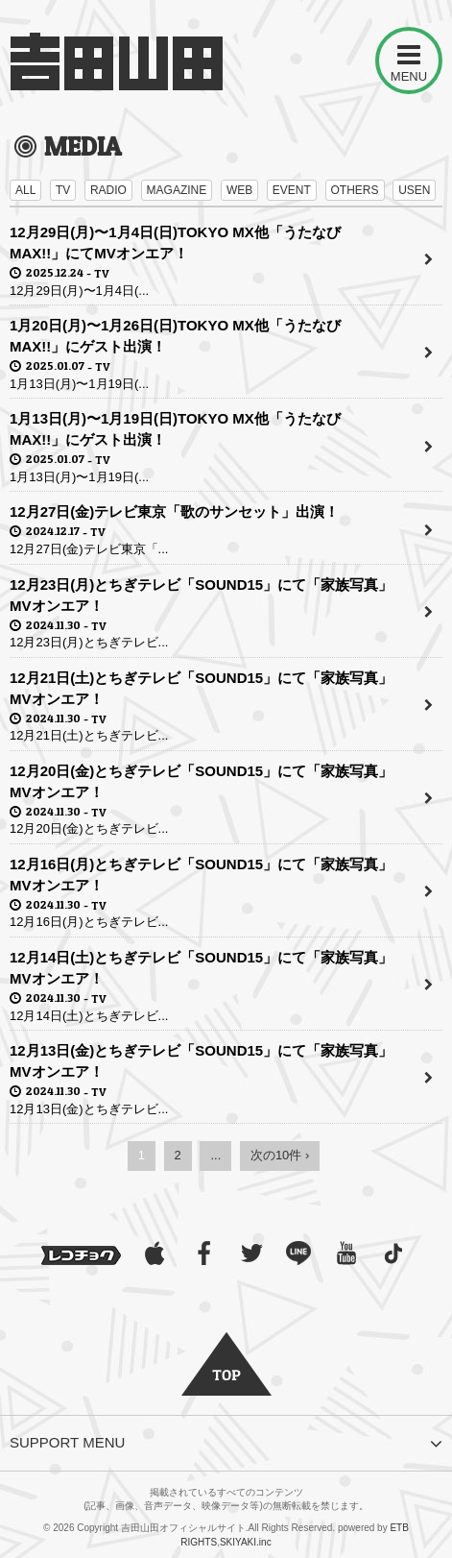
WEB (239, 190)
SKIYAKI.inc (246, 1542)
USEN (414, 190)
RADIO (108, 190)
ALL (25, 190)
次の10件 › (279, 1155)
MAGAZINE (177, 190)
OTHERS (355, 190)
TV (63, 190)
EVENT (292, 190)
